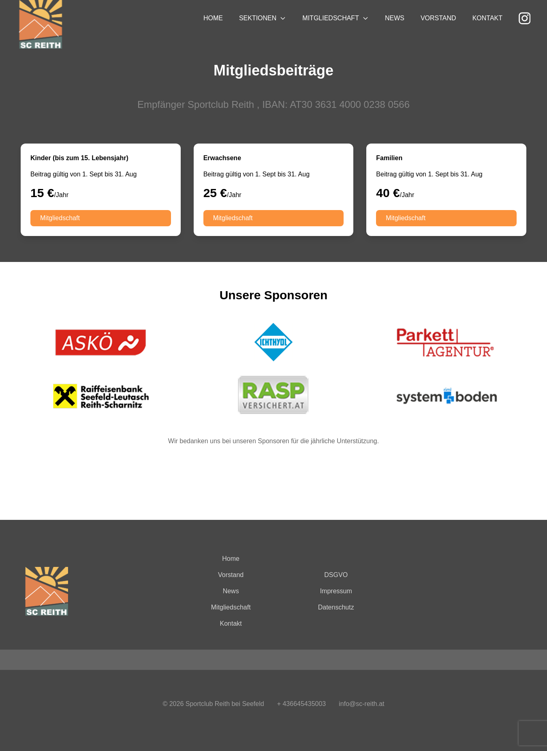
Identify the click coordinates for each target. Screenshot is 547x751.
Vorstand (438, 18)
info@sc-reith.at (361, 703)
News (394, 18)
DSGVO (336, 574)
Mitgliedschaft (335, 18)
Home (213, 18)
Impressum (336, 591)
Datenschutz (336, 607)
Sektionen (262, 18)
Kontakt (487, 18)
